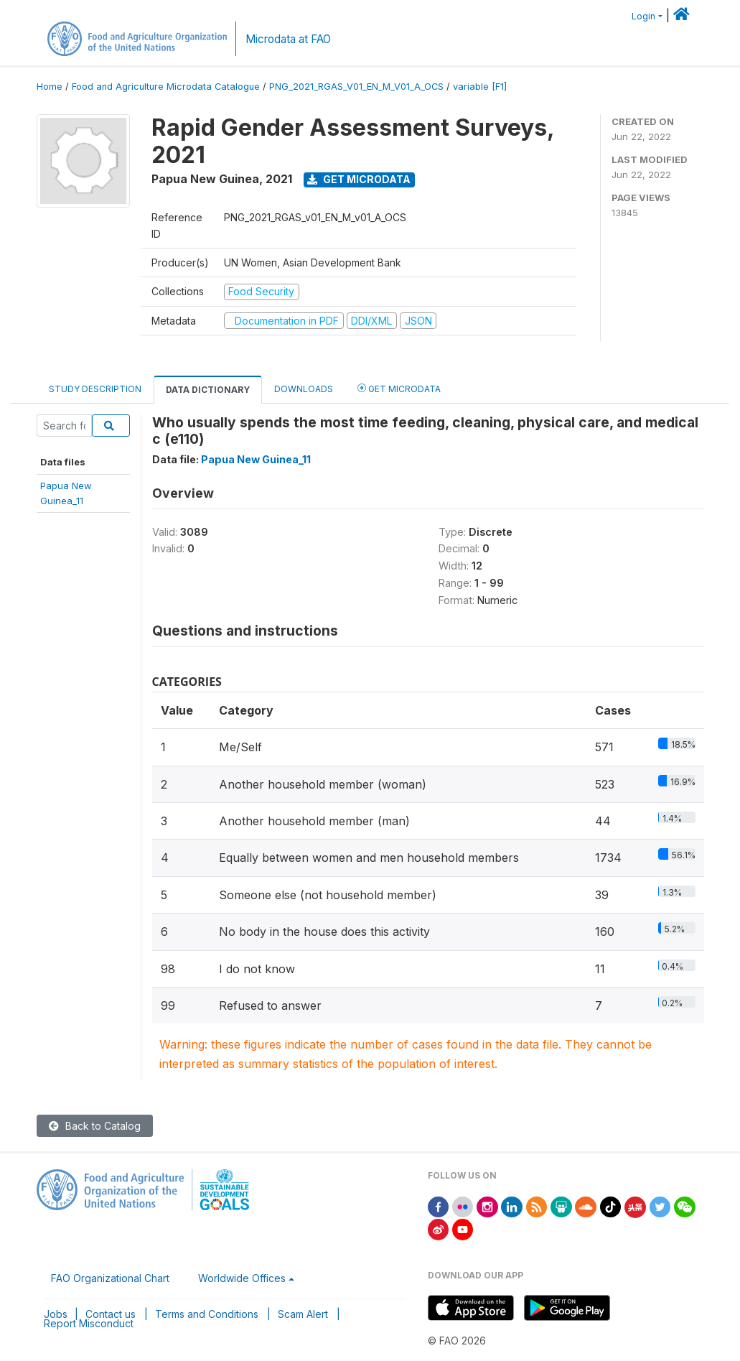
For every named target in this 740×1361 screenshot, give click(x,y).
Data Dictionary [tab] (208, 389)
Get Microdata (359, 179)
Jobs (55, 1314)
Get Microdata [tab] (399, 388)
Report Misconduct (89, 1323)
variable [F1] (480, 86)
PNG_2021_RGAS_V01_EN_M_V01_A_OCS (356, 86)
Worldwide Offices (242, 1278)
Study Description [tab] (95, 389)
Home (49, 86)
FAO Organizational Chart (110, 1278)
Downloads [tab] (303, 389)
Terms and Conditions (206, 1314)
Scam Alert (303, 1314)
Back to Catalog (95, 1126)
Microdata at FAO (288, 39)
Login (643, 16)
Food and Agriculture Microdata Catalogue (166, 86)
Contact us (110, 1314)
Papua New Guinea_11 (256, 459)
